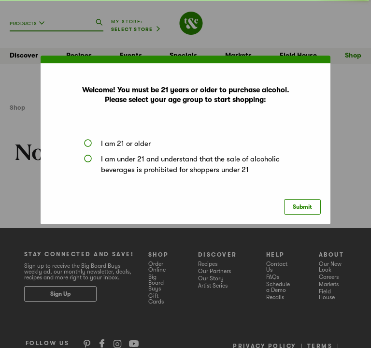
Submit (302, 206)
